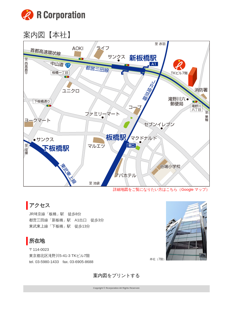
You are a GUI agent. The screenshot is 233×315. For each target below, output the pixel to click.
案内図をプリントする (116, 275)
